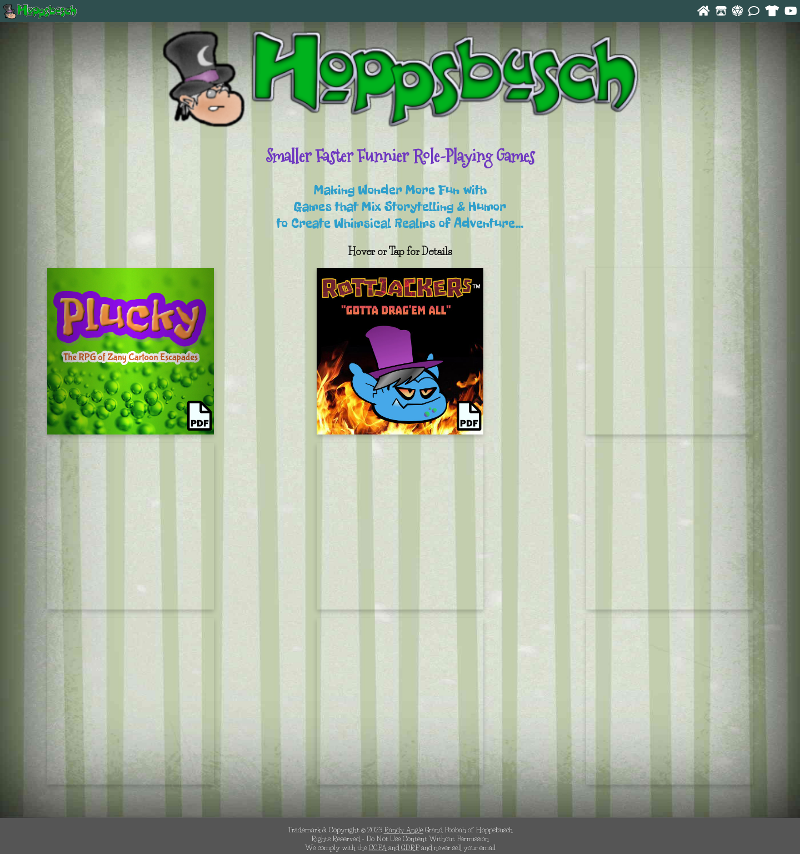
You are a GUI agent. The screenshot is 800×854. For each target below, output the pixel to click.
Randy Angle (403, 829)
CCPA (378, 847)
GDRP (410, 847)
